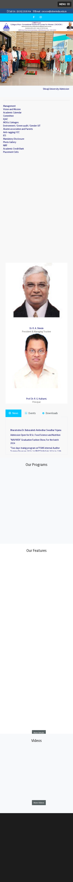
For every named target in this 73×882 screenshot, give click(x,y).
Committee (8, 115)
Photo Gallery (9, 142)
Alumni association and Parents (18, 128)
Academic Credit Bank (13, 148)
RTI (4, 135)
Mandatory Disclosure (13, 138)
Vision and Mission (12, 109)
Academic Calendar (12, 112)
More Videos (39, 802)
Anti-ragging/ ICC (11, 132)
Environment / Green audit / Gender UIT (21, 125)
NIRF (5, 145)
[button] (64, 4)
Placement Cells (11, 151)
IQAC (5, 119)
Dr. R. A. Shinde (37, 328)
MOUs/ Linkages (11, 122)
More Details (39, 732)
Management (9, 105)
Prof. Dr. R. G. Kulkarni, (36, 398)
